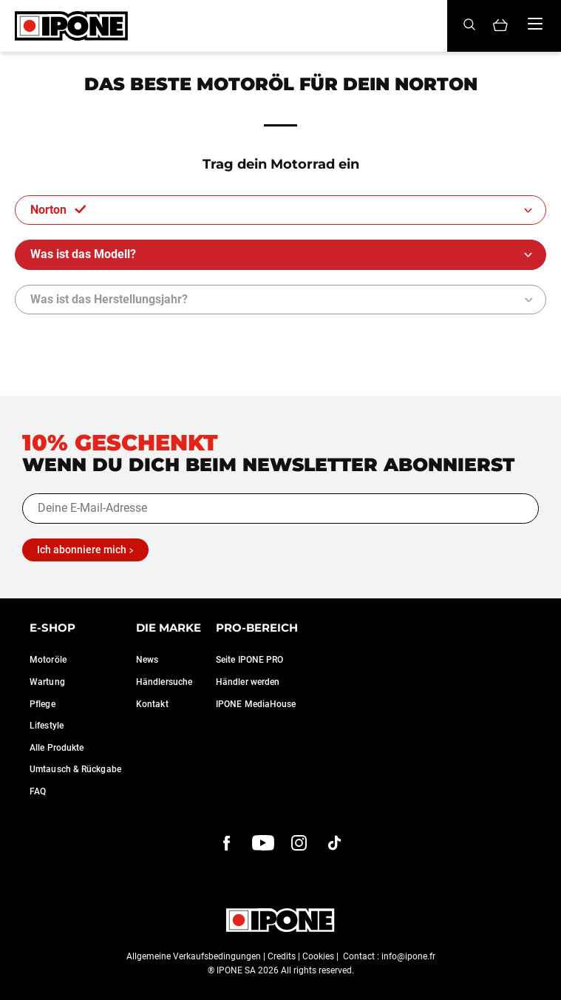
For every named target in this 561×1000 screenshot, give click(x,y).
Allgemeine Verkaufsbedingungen (193, 956)
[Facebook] (227, 843)
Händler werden (247, 682)
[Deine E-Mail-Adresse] (280, 508)
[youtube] (263, 843)
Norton (58, 210)
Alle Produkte (57, 748)
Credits (282, 956)
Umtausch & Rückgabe (75, 769)
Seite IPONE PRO (250, 660)
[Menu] (535, 24)
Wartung (47, 682)
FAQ (38, 791)
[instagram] (299, 843)
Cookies (318, 956)
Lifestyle (47, 725)
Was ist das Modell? (84, 254)
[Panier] (500, 26)
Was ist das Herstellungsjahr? (109, 299)
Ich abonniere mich (81, 549)
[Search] (469, 25)
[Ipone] (71, 26)
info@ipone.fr (408, 956)
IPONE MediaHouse (256, 704)
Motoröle (48, 660)
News (147, 660)
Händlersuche (164, 682)
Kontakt (152, 704)
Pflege (42, 704)
